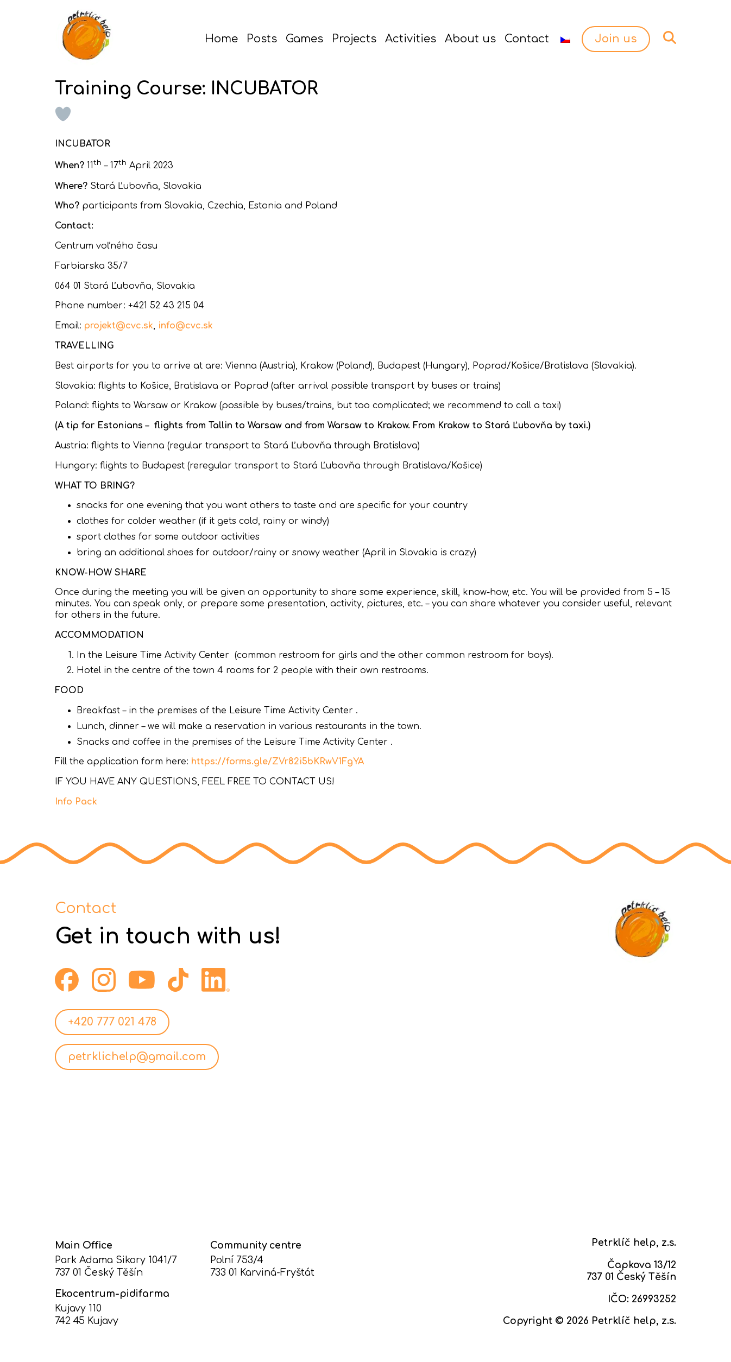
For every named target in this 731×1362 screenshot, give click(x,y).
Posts (262, 39)
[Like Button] (63, 114)
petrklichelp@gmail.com (137, 1056)
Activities (410, 39)
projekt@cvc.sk (118, 326)
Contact (527, 39)
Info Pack (76, 802)
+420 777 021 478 (112, 1022)
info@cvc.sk (185, 326)
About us (470, 39)
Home (221, 39)
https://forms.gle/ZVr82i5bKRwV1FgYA (277, 761)
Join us (616, 39)
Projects (354, 39)
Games (304, 39)
